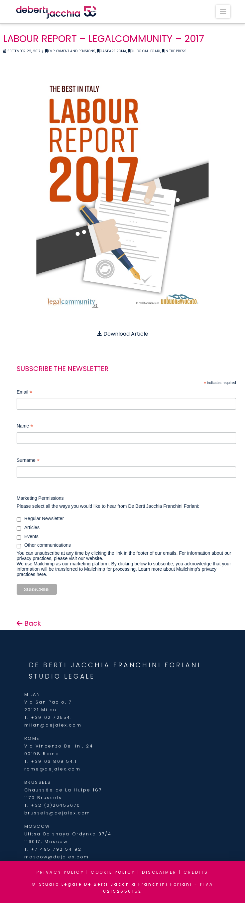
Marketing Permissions (40, 498)
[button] (223, 11)
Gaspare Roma (111, 51)
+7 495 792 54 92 (56, 849)
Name (25, 427)
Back (29, 623)
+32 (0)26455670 (55, 805)
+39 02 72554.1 (52, 717)
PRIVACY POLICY (60, 872)
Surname (28, 461)
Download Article (122, 334)
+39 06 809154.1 (54, 761)
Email (24, 393)
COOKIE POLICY (113, 872)
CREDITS (196, 872)
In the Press (174, 51)
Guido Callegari (144, 51)
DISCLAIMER (159, 872)
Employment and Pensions (70, 51)
